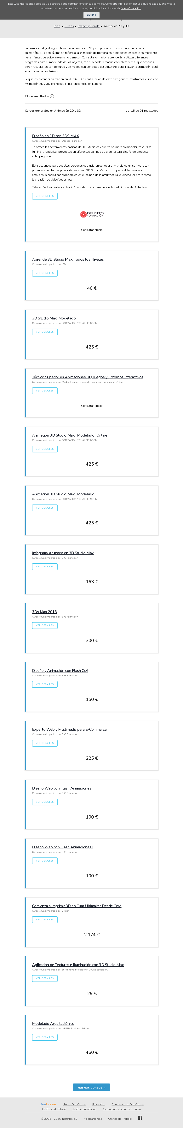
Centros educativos (54, 1109)
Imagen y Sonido (89, 26)
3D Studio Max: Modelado (54, 318)
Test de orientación (84, 1109)
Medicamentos (93, 1119)
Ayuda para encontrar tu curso (122, 1109)
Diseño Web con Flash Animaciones (61, 788)
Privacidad (98, 1104)
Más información (131, 8)
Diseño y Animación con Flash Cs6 (60, 670)
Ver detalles (45, 196)
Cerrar (91, 15)
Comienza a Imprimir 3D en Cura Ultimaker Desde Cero (77, 906)
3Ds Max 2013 (44, 611)
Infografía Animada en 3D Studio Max (63, 553)
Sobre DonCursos (74, 1104)
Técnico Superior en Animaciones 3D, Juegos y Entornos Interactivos (87, 377)
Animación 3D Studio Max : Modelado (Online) (70, 435)
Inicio (57, 26)
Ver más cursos (91, 1087)
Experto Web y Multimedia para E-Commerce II (71, 729)
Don (43, 1104)
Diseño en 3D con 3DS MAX (55, 136)
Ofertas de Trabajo (120, 1119)
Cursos (69, 26)
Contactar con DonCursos (128, 1104)
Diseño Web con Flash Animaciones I (62, 847)
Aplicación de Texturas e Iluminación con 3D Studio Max (78, 964)
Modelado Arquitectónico (53, 1023)
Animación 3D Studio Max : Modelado (63, 494)
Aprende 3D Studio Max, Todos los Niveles (68, 259)
